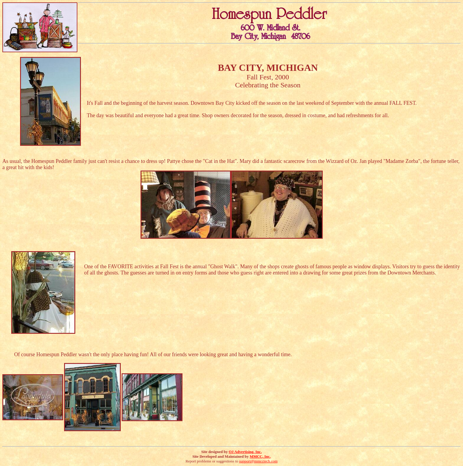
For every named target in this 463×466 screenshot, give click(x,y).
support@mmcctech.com (258, 461)
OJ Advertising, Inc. (245, 451)
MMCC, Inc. (260, 456)
